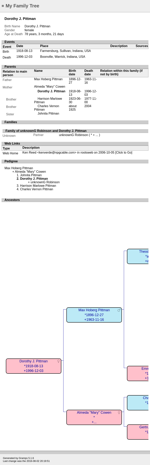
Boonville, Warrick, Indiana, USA (62, 56)
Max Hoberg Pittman (48, 79)
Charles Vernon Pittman (36, 189)
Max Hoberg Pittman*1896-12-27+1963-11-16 (94, 315)
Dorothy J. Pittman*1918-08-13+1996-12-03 (34, 366)
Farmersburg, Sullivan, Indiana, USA (65, 50)
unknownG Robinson (73, 135)
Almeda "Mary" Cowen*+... (94, 417)
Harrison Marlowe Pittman (38, 185)
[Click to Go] (123, 152)
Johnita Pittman (48, 113)
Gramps (23, 458)
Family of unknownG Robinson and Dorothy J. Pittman (46, 130)
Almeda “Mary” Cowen (49, 86)
